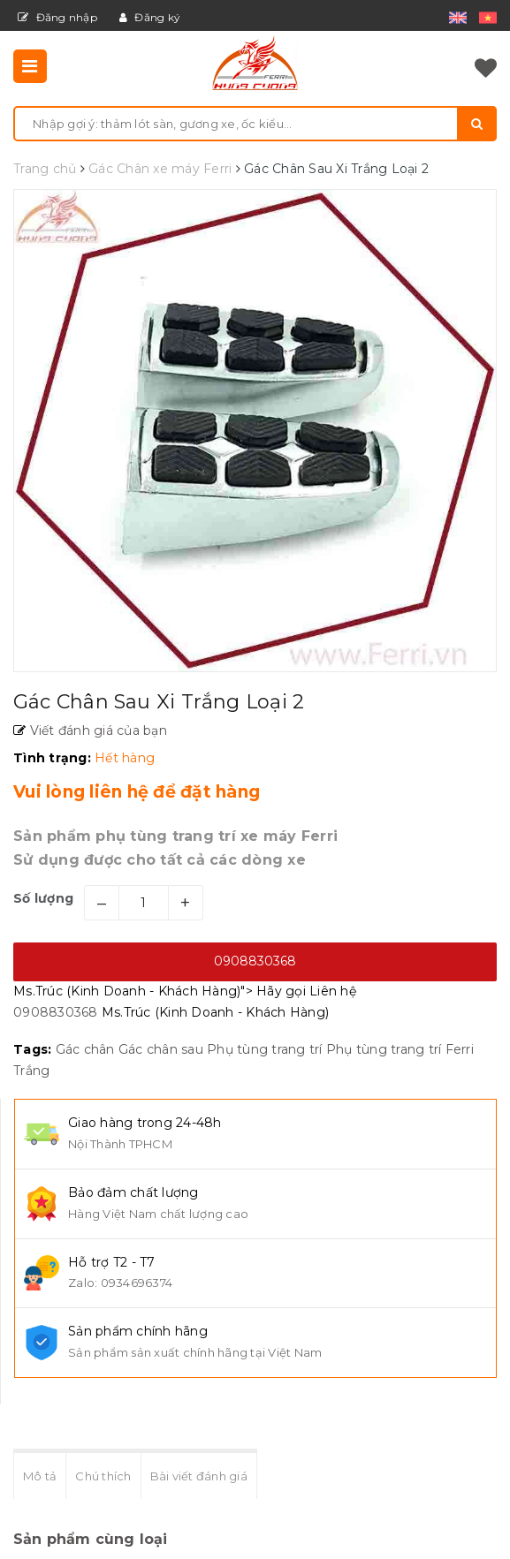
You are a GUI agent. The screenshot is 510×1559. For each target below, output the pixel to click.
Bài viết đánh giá (198, 1476)
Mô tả (40, 1476)
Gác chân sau (160, 1049)
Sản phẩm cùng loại (90, 1539)
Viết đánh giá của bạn (96, 730)
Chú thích (103, 1476)
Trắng (31, 1070)
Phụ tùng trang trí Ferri (400, 1049)
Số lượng (43, 898)
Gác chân (85, 1049)
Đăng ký (149, 17)
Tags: (34, 1049)
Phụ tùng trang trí (265, 1049)
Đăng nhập (57, 17)
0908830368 (255, 961)
